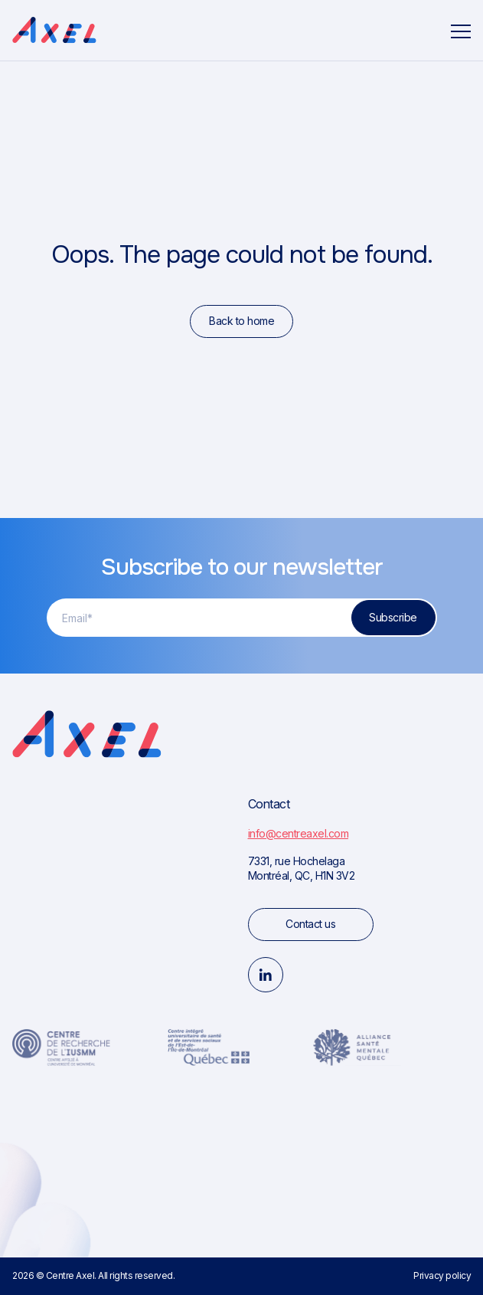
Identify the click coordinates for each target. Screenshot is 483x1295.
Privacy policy (442, 1275)
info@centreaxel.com (298, 833)
